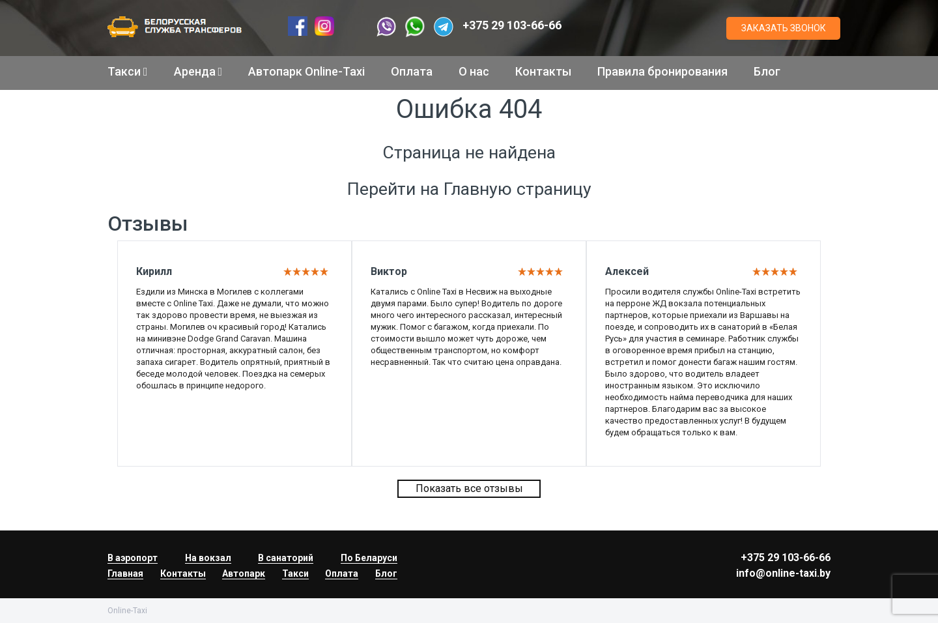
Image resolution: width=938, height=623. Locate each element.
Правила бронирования (662, 71)
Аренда (198, 71)
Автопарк (243, 573)
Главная (125, 573)
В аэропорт (132, 558)
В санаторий (285, 558)
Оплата (412, 71)
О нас (474, 71)
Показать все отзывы (469, 488)
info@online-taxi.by (783, 573)
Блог (767, 71)
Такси (127, 71)
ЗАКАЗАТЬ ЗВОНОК (783, 28)
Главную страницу (517, 189)
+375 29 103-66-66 (511, 25)
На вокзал (208, 558)
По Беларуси (369, 558)
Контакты (543, 71)
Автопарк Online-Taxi (306, 71)
